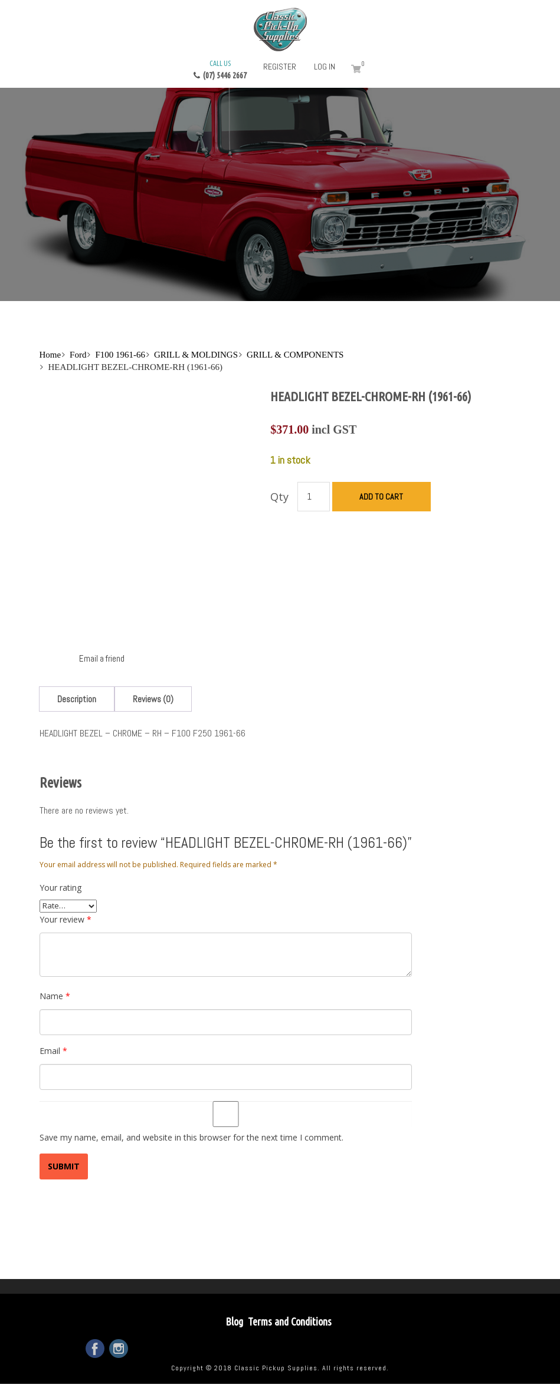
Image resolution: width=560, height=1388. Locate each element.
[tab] (76, 699)
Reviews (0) (153, 699)
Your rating (60, 887)
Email (53, 1050)
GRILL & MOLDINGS (196, 354)
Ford (78, 354)
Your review (65, 919)
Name (55, 996)
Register (279, 66)
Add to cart (381, 496)
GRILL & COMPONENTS (295, 354)
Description (76, 699)
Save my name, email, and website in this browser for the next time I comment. (191, 1137)
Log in (324, 66)
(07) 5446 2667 (220, 69)
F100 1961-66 (120, 354)
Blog (234, 1321)
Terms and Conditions (290, 1321)
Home (50, 354)
